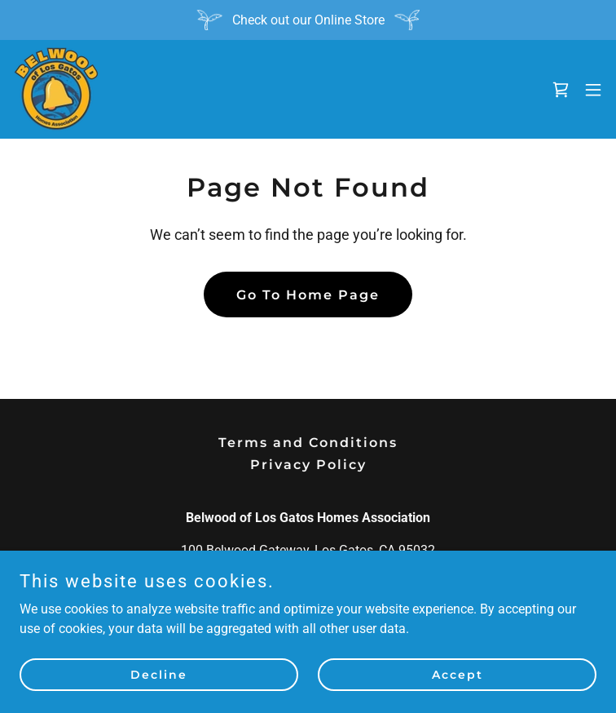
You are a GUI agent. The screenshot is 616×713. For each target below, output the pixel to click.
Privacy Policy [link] (308, 464)
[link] (56, 89)
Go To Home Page (308, 295)
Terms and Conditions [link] (308, 442)
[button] (593, 89)
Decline (158, 673)
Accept (457, 673)
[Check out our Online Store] (308, 20)
